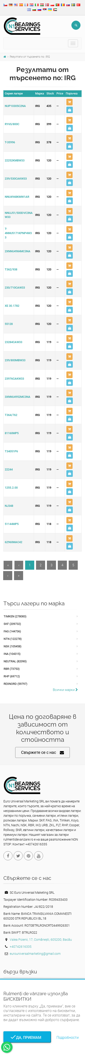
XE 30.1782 (12, 305)
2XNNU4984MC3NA (17, 251)
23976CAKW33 (14, 378)
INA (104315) (12, 654)
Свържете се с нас (42, 752)
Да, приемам (27, 1037)
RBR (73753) (12, 669)
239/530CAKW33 (16, 178)
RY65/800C (12, 124)
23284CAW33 (13, 342)
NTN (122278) (13, 639)
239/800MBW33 (15, 360)
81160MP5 (12, 433)
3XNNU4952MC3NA (17, 396)
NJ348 (9, 505)
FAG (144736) (12, 631)
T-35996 (10, 142)
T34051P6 (11, 451)
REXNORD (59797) (15, 683)
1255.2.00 (11, 487)
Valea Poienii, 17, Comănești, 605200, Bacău (41, 939)
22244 (9, 469)
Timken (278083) (15, 616)
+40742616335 (21, 946)
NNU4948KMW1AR (17, 196)
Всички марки (65, 690)
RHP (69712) (12, 676)
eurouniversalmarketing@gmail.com (35, 953)
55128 (9, 324)
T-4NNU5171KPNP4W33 (18, 233)
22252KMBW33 (14, 160)
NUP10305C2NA (15, 106)
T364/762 (11, 415)
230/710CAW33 (15, 287)
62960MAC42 (13, 542)
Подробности (67, 1037)
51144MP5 (12, 524)
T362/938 (11, 269)
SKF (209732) (12, 624)
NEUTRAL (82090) (15, 661)
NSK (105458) (13, 646)
